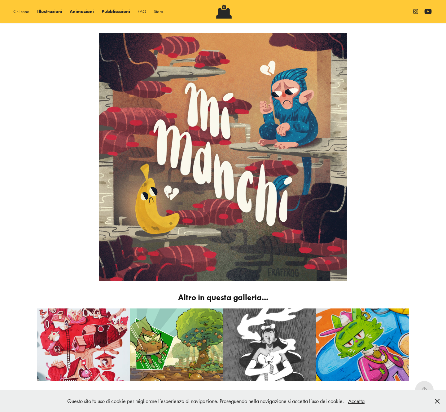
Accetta (356, 401)
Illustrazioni (49, 11)
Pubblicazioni (116, 11)
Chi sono (21, 11)
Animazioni (82, 11)
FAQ (142, 11)
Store (158, 11)
